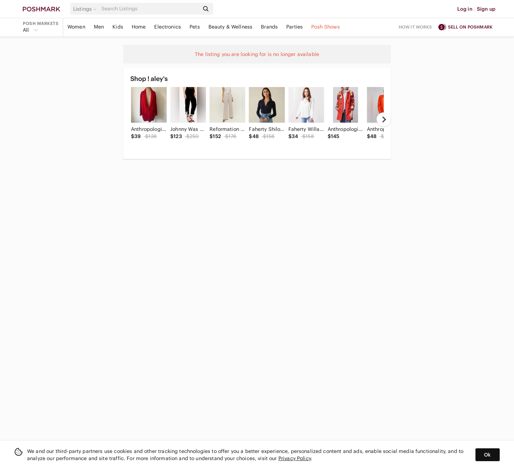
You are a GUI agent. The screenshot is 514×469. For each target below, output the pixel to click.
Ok (487, 455)
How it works (415, 27)
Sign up (486, 9)
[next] (384, 119)
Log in (465, 9)
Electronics (167, 27)
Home (139, 27)
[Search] (149, 9)
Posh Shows (325, 27)
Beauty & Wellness (230, 27)
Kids (117, 27)
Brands (269, 27)
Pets (195, 27)
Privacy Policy (294, 458)
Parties (294, 27)
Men (99, 27)
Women (76, 27)
